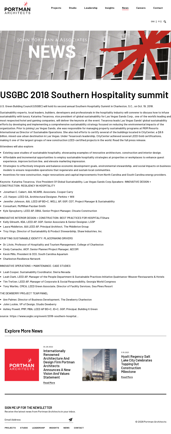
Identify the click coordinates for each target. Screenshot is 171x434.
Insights (109, 7)
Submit (71, 419)
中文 (160, 21)
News (125, 7)
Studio (73, 7)
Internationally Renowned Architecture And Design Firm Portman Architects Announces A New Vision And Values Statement (59, 364)
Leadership (90, 7)
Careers (141, 7)
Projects (56, 7)
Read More (49, 382)
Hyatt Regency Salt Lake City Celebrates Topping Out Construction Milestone (136, 364)
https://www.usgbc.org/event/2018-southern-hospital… (44, 316)
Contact (158, 7)
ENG (153, 21)
